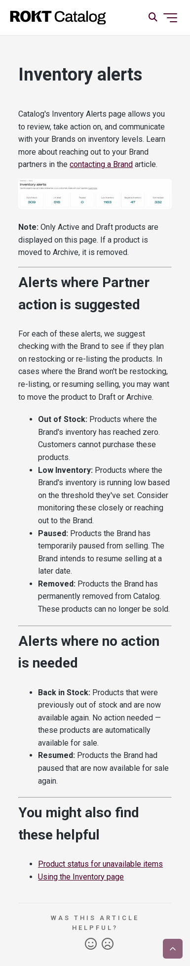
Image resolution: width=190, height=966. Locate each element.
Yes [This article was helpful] (91, 944)
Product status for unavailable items (100, 864)
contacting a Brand (101, 164)
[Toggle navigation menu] (170, 17)
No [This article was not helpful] (108, 944)
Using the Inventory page (81, 877)
